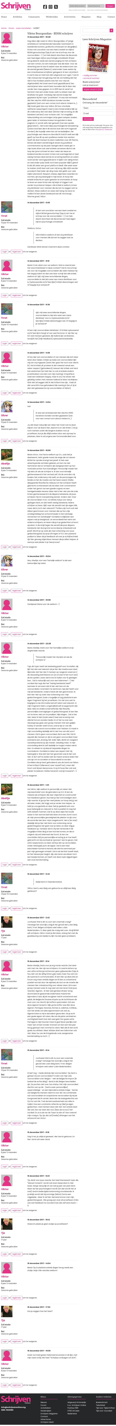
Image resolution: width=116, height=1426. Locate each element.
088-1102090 (7, 1410)
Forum (43, 1405)
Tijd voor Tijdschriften (105, 1408)
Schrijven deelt (47, 1422)
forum (11, 28)
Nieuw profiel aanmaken (77, 10)
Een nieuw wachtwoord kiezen (97, 10)
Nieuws (44, 1402)
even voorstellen (23, 28)
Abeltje (5, 463)
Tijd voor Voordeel (104, 1410)
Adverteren (46, 1419)
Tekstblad (100, 1405)
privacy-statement (105, 129)
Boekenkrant (102, 1402)
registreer (16, 251)
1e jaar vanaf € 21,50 (93, 89)
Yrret (4, 216)
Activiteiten (69, 17)
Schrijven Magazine (49, 1413)
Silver (4, 415)
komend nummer (91, 78)
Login (4, 251)
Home (4, 17)
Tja (3, 931)
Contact (111, 17)
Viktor (5, 46)
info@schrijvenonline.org (13, 1407)
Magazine (86, 17)
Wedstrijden (52, 17)
